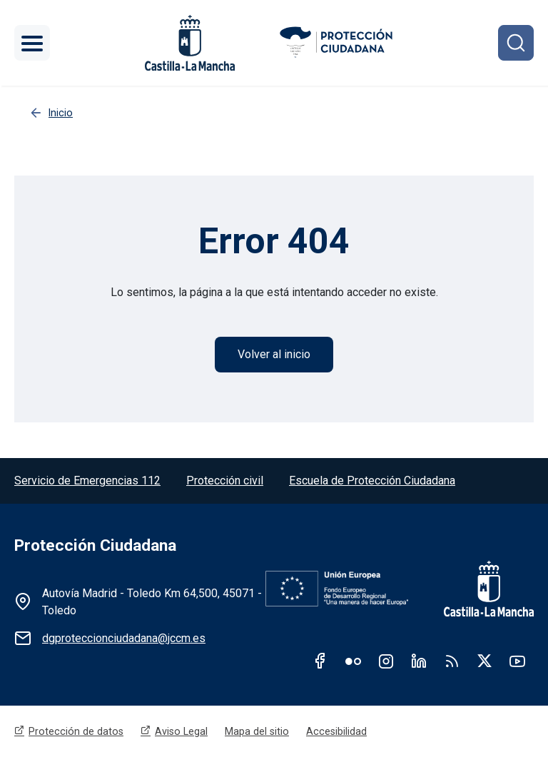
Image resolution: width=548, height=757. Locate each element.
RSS (451, 661)
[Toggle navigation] (32, 43)
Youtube (517, 661)
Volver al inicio (274, 354)
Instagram (386, 661)
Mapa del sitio (257, 731)
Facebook (320, 661)
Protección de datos (76, 731)
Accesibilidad (336, 731)
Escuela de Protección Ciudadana (372, 480)
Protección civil (224, 480)
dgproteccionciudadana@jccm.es (124, 638)
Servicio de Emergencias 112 (87, 480)
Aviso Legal (181, 731)
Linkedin (418, 661)
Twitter (484, 661)
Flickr (353, 661)
